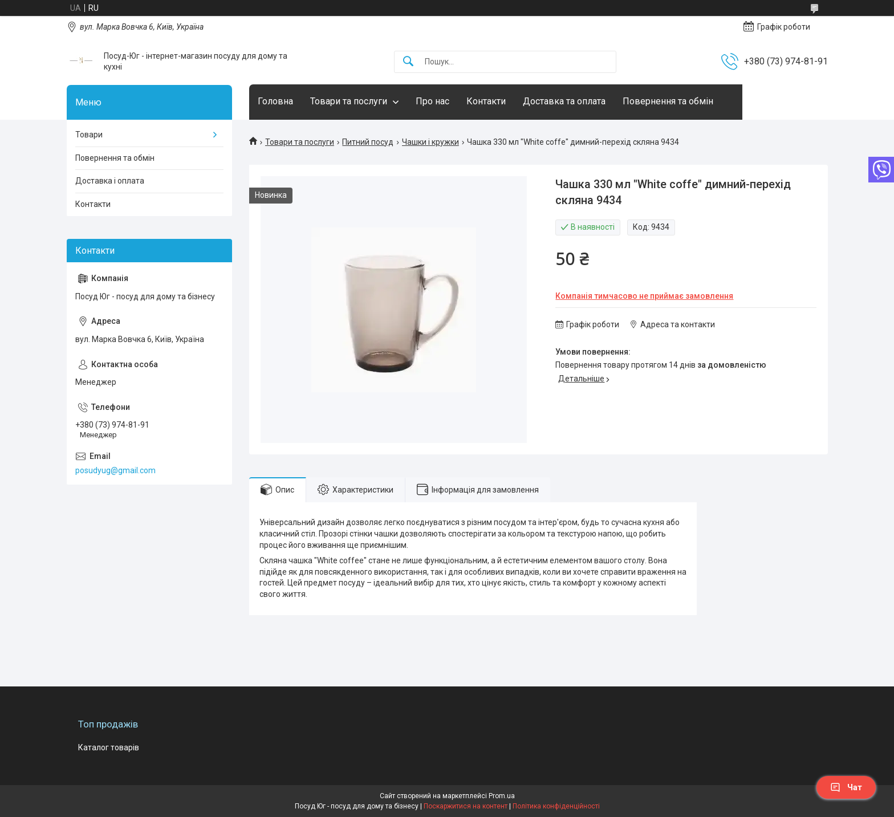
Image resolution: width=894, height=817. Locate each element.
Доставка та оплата (564, 101)
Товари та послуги (348, 101)
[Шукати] (408, 62)
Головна (275, 101)
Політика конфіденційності (556, 806)
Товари (89, 134)
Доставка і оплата (109, 180)
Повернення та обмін (668, 101)
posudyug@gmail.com (115, 470)
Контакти (486, 101)
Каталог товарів (108, 747)
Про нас (432, 101)
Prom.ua (502, 796)
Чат (846, 787)
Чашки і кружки (430, 142)
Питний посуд (367, 142)
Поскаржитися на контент (465, 806)
